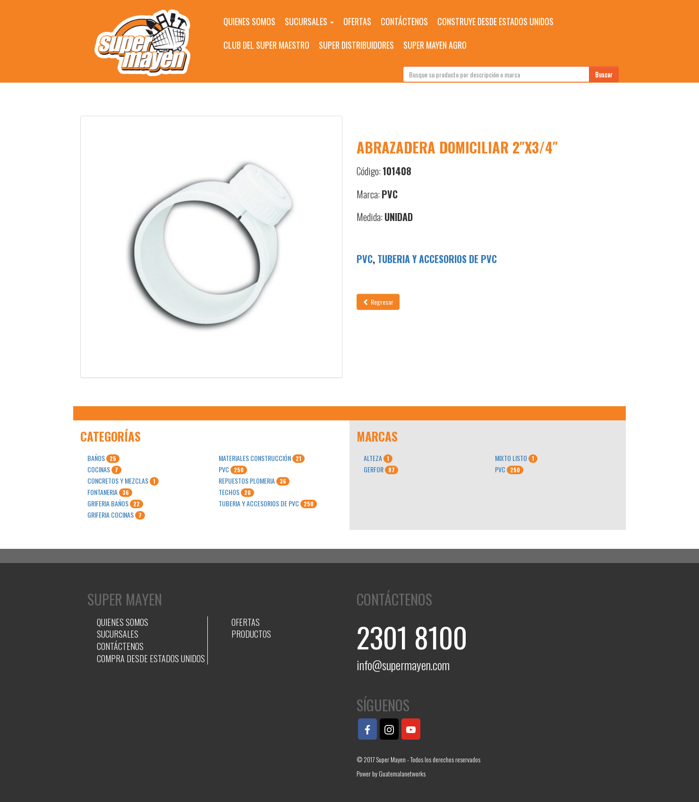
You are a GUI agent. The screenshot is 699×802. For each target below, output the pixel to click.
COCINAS (104, 469)
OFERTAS (357, 21)
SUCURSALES (309, 21)
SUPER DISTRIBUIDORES (356, 45)
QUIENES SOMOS (249, 21)
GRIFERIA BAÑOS (115, 503)
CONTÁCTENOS (404, 21)
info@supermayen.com (403, 665)
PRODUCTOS (251, 634)
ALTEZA (378, 458)
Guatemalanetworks (402, 773)
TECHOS (236, 492)
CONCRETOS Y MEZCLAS (123, 481)
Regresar (378, 302)
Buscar (604, 74)
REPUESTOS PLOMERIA (254, 481)
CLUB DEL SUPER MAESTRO (266, 45)
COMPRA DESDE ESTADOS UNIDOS (151, 658)
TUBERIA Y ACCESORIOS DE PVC (437, 259)
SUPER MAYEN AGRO (435, 45)
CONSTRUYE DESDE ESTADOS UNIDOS (495, 21)
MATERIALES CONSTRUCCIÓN (262, 458)
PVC (365, 259)
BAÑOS (103, 458)
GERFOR (381, 469)
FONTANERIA (109, 492)
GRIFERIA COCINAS (116, 515)
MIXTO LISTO (516, 458)
